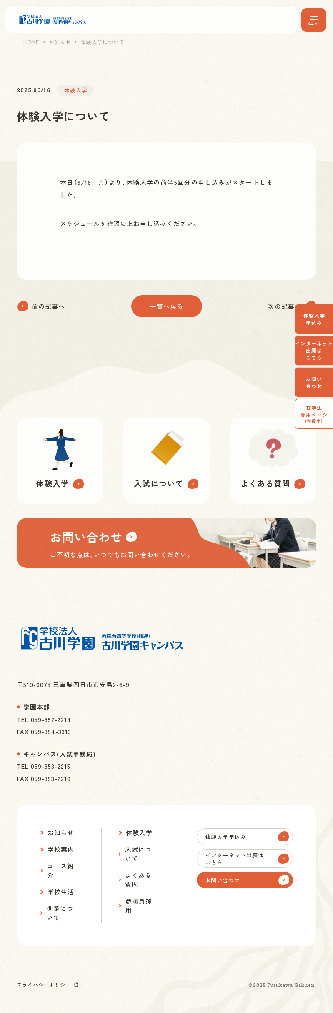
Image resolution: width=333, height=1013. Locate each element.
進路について (60, 913)
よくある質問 (138, 880)
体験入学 (139, 832)
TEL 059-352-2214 (44, 719)
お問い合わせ (314, 382)
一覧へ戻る (166, 306)
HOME (31, 42)
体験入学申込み (314, 319)
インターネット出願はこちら (314, 350)
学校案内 (61, 849)
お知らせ (60, 42)
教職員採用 (138, 905)
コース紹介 (60, 870)
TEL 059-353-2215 (43, 766)
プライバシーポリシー (44, 984)
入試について (138, 854)
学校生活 (61, 891)
